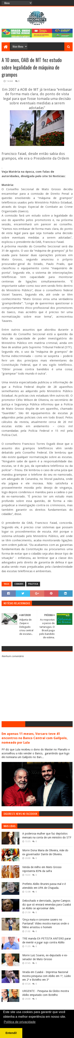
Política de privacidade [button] (20, 1022)
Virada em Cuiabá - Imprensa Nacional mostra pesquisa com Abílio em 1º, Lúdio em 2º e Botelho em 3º (46, 976)
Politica (33, 584)
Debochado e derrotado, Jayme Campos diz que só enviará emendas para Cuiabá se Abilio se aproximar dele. (46, 904)
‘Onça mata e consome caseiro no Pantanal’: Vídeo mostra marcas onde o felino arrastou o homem (45, 923)
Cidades (18, 584)
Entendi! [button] (11, 1032)
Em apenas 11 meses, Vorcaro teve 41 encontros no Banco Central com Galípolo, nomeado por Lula (35, 738)
